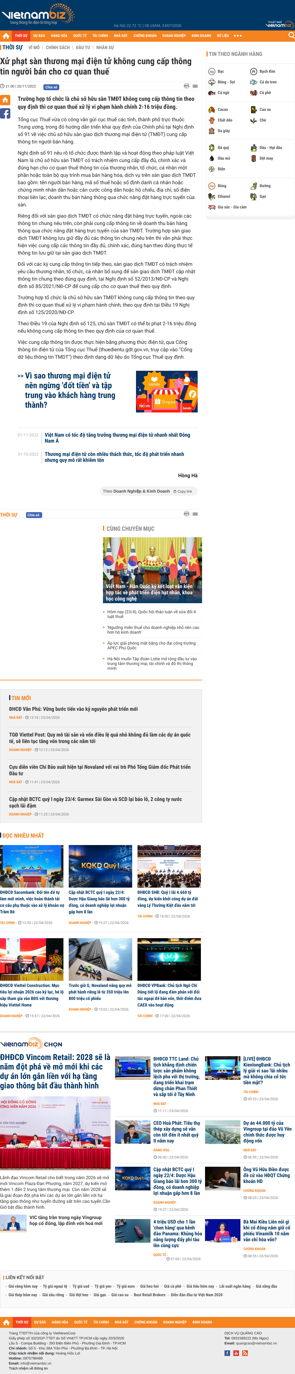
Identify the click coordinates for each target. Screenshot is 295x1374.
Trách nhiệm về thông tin (28, 1368)
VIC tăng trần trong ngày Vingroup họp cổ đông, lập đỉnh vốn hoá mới (66, 1220)
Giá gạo (100, 1295)
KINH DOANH (201, 36)
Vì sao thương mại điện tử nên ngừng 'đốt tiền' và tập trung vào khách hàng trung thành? (70, 390)
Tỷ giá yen (103, 1286)
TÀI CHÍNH (100, 36)
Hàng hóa (161, 1150)
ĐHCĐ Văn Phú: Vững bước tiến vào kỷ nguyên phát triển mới (73, 709)
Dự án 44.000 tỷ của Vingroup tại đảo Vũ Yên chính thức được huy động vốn (267, 1132)
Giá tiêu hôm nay (200, 1286)
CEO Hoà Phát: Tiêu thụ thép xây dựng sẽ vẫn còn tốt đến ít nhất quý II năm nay (176, 1132)
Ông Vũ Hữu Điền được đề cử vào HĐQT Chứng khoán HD (266, 1175)
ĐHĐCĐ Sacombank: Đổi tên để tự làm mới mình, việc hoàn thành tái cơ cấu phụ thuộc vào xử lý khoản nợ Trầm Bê (32, 902)
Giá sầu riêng (53, 1295)
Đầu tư (83, 47)
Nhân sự (105, 47)
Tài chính (7, 923)
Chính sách (58, 47)
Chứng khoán (254, 1191)
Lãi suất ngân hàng (234, 1286)
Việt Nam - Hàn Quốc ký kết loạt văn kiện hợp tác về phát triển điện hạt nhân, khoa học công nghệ (149, 592)
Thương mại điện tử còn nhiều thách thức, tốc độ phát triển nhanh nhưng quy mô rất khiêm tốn (114, 457)
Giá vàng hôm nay (23, 1286)
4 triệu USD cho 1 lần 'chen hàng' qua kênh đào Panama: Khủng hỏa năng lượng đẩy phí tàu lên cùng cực (177, 1234)
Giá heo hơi (149, 1286)
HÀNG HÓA (59, 36)
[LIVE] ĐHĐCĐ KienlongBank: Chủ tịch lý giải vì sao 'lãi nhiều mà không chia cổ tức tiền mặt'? (266, 1071)
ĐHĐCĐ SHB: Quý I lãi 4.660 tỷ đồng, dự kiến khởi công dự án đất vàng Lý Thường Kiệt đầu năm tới (167, 899)
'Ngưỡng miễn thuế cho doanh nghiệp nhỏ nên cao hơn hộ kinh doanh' (153, 630)
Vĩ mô (34, 47)
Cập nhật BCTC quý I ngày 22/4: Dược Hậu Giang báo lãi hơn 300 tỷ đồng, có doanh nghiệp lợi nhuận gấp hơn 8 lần (99, 902)
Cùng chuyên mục (131, 528)
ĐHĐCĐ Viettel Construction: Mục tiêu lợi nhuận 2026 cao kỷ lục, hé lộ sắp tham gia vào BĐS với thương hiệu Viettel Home (32, 995)
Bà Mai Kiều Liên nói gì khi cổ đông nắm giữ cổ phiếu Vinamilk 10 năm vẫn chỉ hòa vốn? (266, 1231)
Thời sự (12, 47)
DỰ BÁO (39, 36)
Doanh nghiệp (20, 750)
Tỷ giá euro (126, 1286)
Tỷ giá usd (81, 1286)
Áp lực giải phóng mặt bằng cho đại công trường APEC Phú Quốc (151, 645)
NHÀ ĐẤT (120, 36)
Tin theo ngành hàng (235, 54)
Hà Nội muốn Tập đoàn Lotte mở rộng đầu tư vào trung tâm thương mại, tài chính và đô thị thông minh (152, 664)
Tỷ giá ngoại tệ (55, 1286)
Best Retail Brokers (150, 1295)
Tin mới (21, 698)
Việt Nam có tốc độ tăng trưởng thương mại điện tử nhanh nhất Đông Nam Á (117, 438)
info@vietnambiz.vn (35, 1363)
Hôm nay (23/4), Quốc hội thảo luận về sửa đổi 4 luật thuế (151, 614)
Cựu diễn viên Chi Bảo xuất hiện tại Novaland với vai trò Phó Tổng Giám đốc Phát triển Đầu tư (100, 770)
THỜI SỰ (21, 36)
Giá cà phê (172, 1286)
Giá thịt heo (78, 1295)
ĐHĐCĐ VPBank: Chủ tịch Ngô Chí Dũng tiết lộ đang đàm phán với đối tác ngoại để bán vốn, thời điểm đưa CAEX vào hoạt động (169, 995)
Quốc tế (159, 1255)
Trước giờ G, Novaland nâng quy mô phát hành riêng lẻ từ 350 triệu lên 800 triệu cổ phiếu (100, 992)
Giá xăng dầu (266, 1286)
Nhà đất (15, 718)
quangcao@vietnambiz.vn (256, 1343)
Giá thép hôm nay (23, 1295)
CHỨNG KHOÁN (145, 36)
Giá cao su (120, 1295)
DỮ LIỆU (223, 36)
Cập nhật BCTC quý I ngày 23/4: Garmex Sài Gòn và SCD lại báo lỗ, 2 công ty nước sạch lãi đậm (95, 802)
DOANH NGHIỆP (174, 36)
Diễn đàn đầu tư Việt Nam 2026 (196, 1295)
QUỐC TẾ (79, 36)
